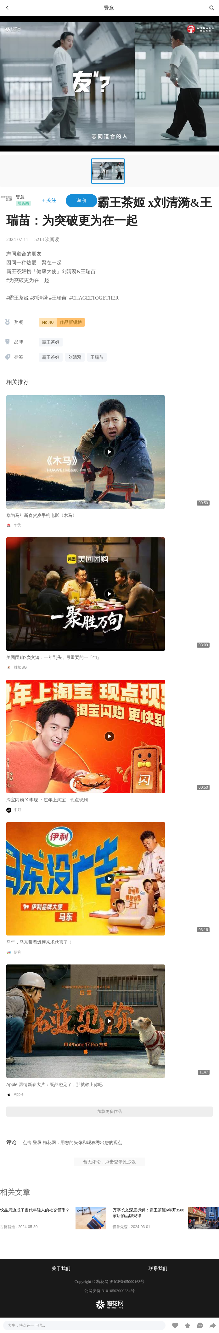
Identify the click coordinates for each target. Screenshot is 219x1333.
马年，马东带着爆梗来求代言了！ (39, 942)
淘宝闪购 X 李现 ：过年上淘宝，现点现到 (47, 799)
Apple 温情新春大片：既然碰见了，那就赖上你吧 (54, 1084)
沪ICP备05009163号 (127, 1281)
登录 (37, 1142)
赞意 (20, 196)
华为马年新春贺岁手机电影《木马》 (41, 515)
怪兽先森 (120, 1227)
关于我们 (61, 1268)
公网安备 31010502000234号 (109, 1290)
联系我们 (158, 1268)
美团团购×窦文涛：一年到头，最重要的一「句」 (53, 657)
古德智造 (7, 1227)
